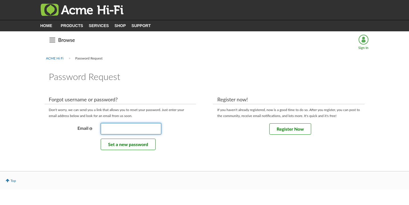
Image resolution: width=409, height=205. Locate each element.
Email (82, 128)
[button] (90, 128)
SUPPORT (141, 25)
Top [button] (13, 181)
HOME (46, 25)
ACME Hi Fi (55, 58)
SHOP (120, 25)
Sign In (363, 48)
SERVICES (99, 25)
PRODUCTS (72, 25)
